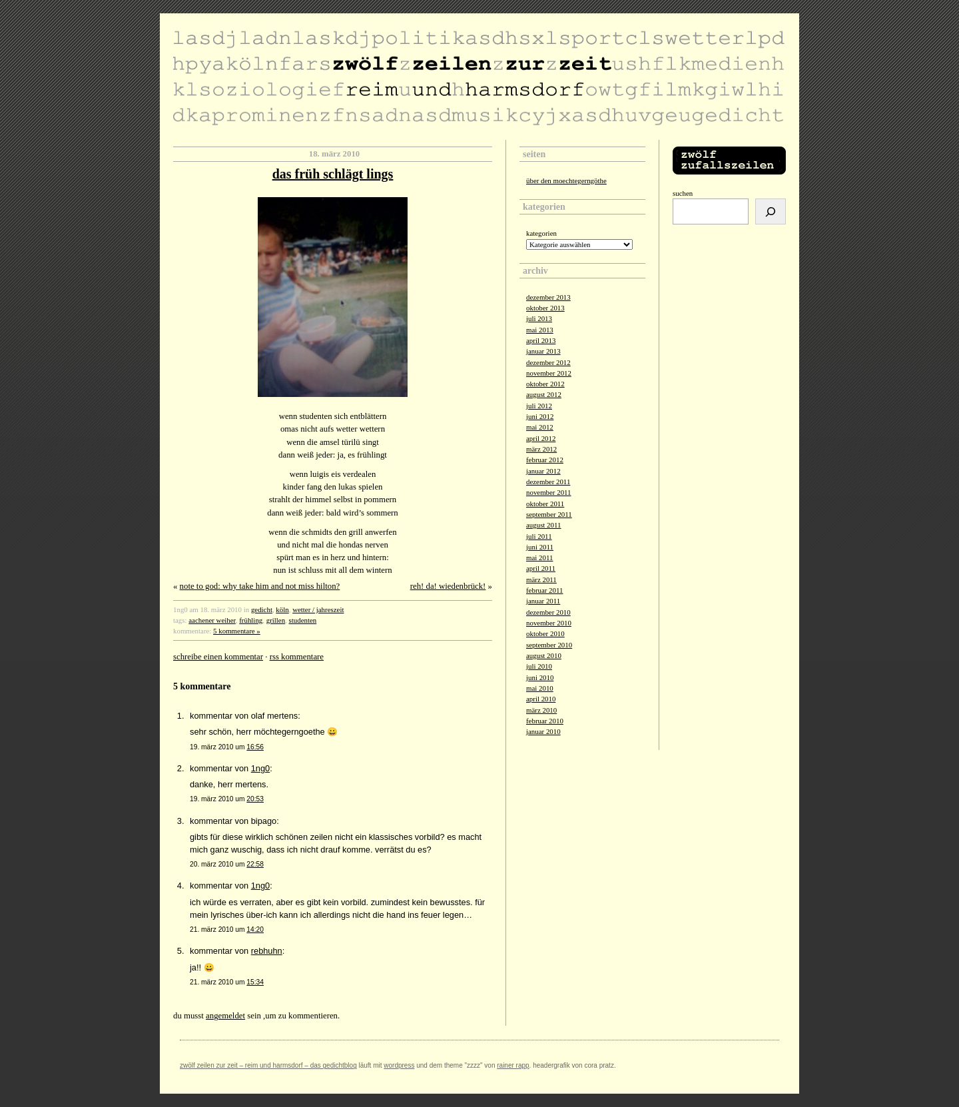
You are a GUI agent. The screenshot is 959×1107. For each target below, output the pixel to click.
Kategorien (541, 233)
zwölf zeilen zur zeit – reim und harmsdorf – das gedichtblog (268, 1065)
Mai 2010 (539, 688)
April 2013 (540, 340)
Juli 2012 (539, 406)
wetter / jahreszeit (318, 609)
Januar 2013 (543, 351)
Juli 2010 (539, 666)
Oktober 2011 (545, 504)
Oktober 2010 (545, 633)
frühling (250, 620)
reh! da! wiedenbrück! (448, 586)
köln (282, 609)
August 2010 (543, 655)
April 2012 (540, 438)
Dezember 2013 (548, 297)
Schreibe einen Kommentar (218, 656)
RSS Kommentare (297, 656)
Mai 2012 (539, 427)
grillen (275, 620)
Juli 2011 (539, 536)
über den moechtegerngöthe (566, 180)
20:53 (255, 799)
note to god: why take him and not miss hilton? (260, 586)
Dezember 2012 (548, 362)
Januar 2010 (543, 731)
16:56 (255, 747)
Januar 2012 (543, 471)
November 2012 (548, 373)
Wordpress (399, 1065)
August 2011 (543, 525)
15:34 (255, 982)
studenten (303, 620)
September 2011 (549, 514)
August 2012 (543, 394)
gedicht (261, 609)
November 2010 (548, 623)
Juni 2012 (539, 416)
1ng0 (260, 768)
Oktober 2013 (545, 308)
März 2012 (541, 449)
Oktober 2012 (545, 384)
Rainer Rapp (513, 1065)
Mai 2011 (539, 557)
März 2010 (541, 710)
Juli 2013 (539, 318)
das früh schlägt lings (333, 174)
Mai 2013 (539, 330)
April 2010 (540, 699)
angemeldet (225, 1015)
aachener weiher (212, 620)
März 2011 (541, 579)
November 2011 (548, 492)
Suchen (683, 193)
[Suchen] (770, 211)
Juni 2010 (539, 677)
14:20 (255, 929)
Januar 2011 (543, 601)
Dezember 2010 (548, 612)
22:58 (255, 864)
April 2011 (540, 568)
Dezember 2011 (548, 482)
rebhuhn (266, 951)
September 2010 (549, 645)
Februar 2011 (544, 590)
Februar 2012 (544, 460)
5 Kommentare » (236, 631)
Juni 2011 (539, 547)
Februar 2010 (544, 721)
